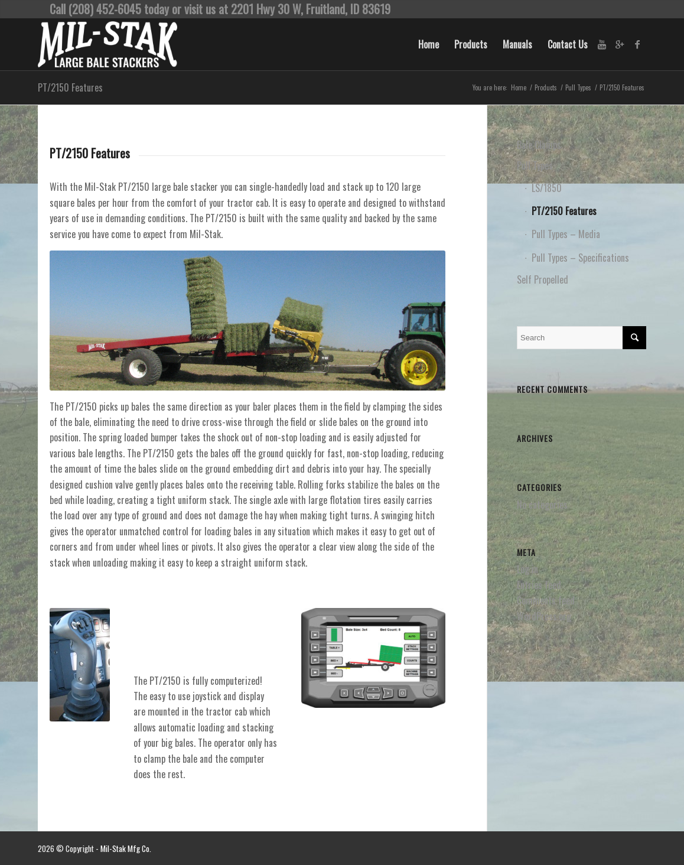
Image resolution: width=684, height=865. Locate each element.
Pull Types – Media (566, 234)
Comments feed (546, 600)
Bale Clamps (539, 145)
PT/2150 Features (70, 87)
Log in (527, 569)
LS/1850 (547, 188)
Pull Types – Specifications (580, 258)
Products (546, 87)
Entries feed (539, 585)
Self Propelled (542, 279)
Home (518, 87)
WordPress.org (544, 616)
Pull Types (578, 87)
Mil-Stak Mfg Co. (125, 848)
